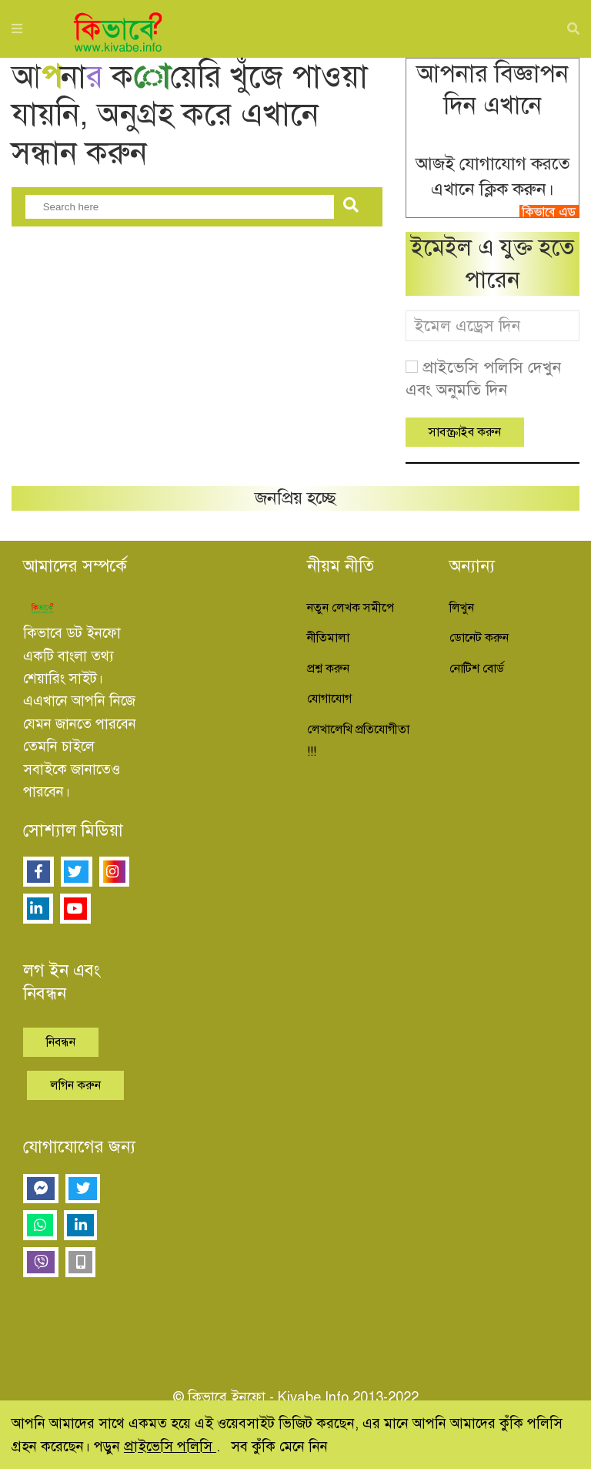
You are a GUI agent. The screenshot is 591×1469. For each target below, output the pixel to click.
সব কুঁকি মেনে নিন (279, 1446)
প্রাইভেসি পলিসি (170, 1446)
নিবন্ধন (60, 1042)
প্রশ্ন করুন (328, 668)
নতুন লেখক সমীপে (350, 607)
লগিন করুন (75, 1085)
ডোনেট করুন (479, 638)
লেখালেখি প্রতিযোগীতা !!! (358, 741)
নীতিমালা (328, 638)
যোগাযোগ (329, 698)
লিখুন (461, 607)
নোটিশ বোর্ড (476, 668)
